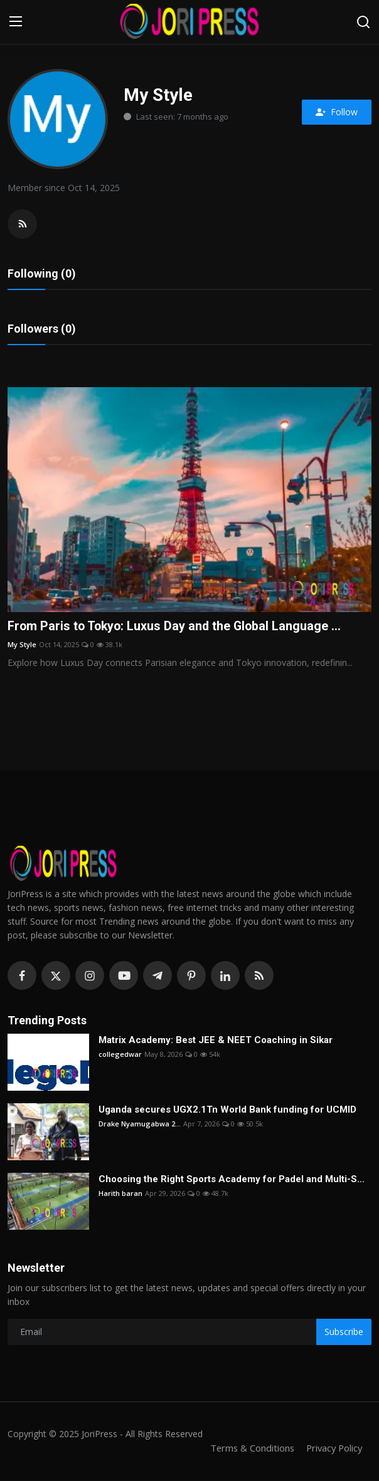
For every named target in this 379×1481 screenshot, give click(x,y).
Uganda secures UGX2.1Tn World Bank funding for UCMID (227, 1110)
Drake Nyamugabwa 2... (140, 1124)
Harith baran (120, 1193)
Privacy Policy (332, 1448)
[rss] (259, 976)
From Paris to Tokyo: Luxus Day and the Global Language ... (177, 627)
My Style (22, 645)
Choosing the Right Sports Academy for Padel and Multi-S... (232, 1179)
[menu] (15, 22)
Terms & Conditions (248, 1448)
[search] (363, 22)
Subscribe (343, 1332)
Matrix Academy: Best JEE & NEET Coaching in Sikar (216, 1040)
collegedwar (120, 1054)
